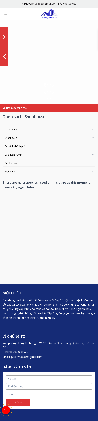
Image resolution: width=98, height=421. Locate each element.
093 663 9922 (69, 3)
